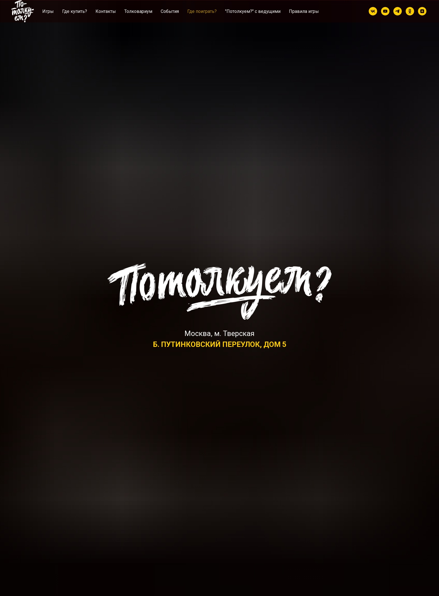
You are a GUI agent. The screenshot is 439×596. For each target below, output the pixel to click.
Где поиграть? (202, 11)
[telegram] (397, 11)
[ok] (410, 11)
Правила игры (304, 11)
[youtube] (385, 11)
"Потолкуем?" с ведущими (253, 11)
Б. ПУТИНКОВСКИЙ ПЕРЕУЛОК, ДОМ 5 (219, 344)
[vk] (373, 11)
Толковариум (138, 11)
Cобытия (170, 11)
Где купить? (74, 11)
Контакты (105, 11)
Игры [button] (48, 11)
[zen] (422, 11)
